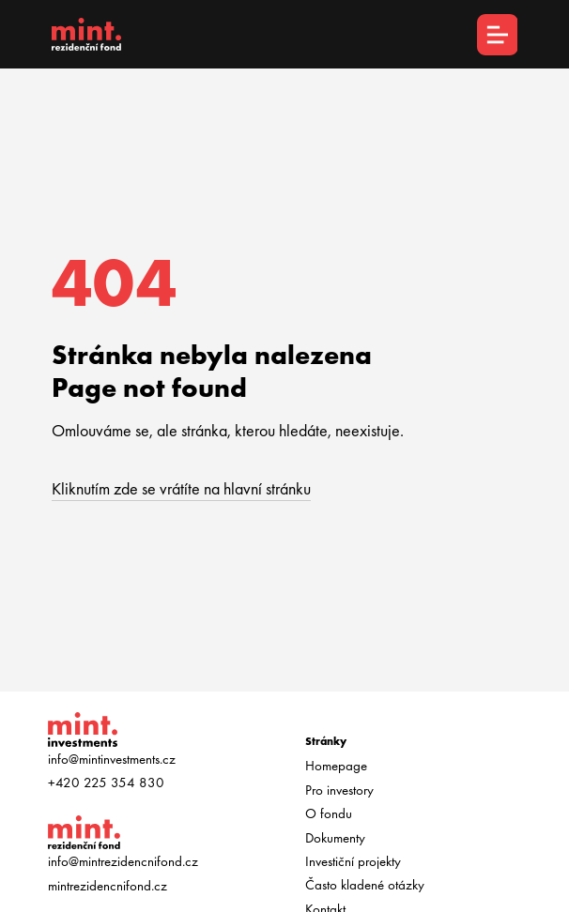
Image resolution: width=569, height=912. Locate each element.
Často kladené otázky (364, 884)
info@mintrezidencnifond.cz (123, 861)
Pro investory (339, 790)
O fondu (328, 813)
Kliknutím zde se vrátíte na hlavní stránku (181, 488)
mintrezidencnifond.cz (107, 885)
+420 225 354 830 (106, 782)
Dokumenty (335, 837)
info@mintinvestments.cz (112, 759)
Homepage (336, 765)
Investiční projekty (353, 861)
